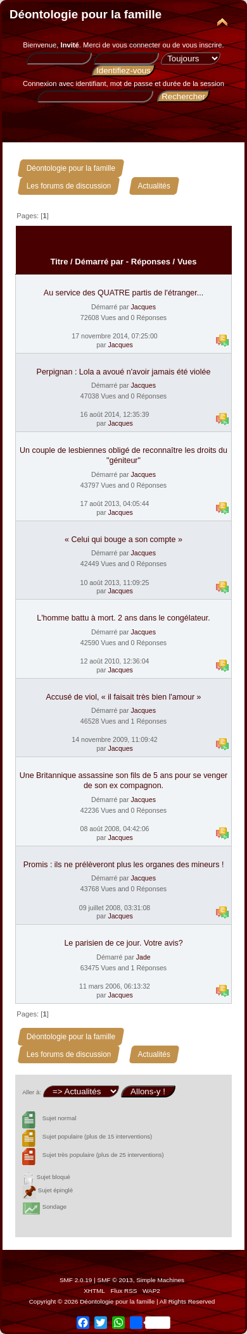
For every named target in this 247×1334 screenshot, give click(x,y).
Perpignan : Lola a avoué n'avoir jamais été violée (124, 371)
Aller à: (31, 1092)
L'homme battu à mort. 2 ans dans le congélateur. (123, 618)
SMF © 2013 (115, 1279)
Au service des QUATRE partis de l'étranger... (123, 292)
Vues (187, 261)
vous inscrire (202, 45)
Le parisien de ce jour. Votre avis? (123, 943)
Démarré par (99, 261)
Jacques (142, 307)
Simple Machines (160, 1279)
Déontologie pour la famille (86, 14)
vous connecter (136, 45)
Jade (143, 957)
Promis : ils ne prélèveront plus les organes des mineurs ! (123, 864)
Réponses (150, 261)
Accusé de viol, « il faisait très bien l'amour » (123, 697)
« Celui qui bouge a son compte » (123, 539)
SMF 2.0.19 (76, 1279)
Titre (59, 261)
